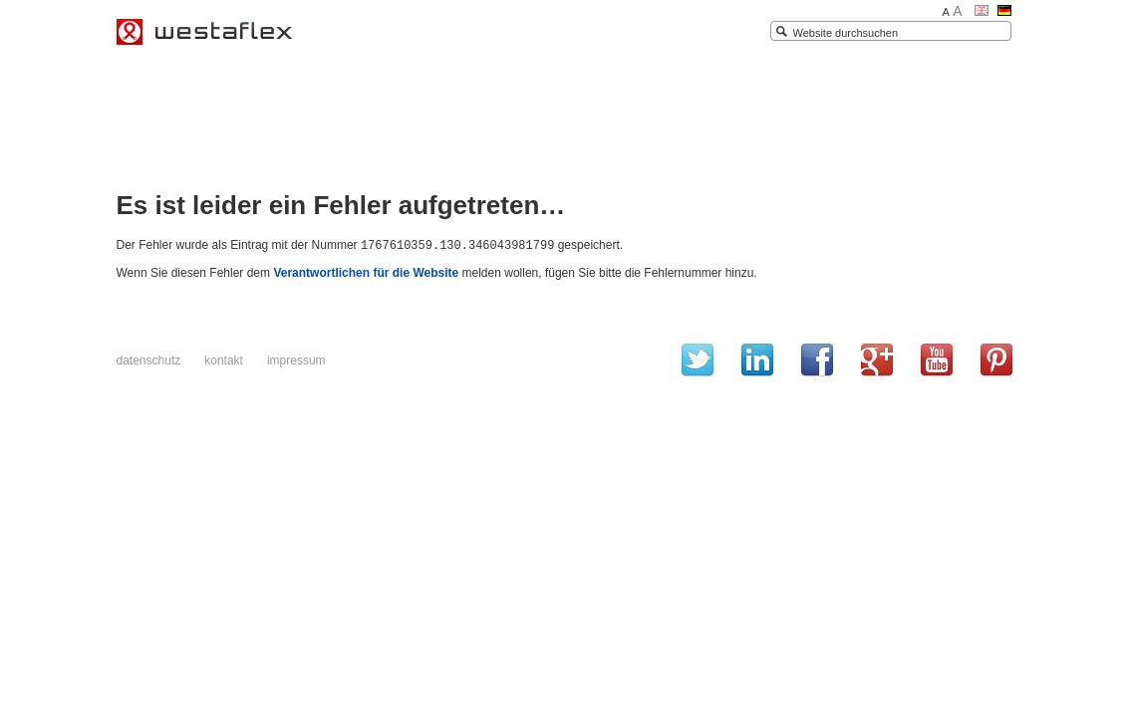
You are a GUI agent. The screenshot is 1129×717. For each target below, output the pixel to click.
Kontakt (223, 359)
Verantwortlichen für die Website (365, 272)
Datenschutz (149, 359)
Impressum (296, 359)
